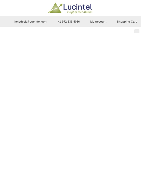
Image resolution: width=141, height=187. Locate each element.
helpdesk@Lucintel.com (30, 21)
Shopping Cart (127, 21)
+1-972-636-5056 (69, 21)
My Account (98, 21)
